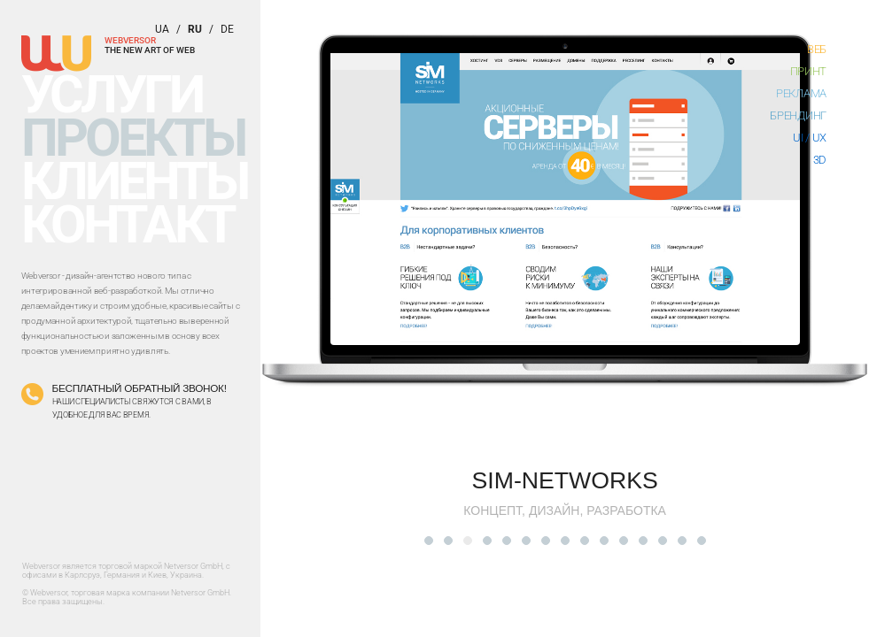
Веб (816, 49)
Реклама (801, 93)
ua (162, 29)
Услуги (111, 94)
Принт (808, 71)
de (227, 29)
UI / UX (809, 137)
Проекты (133, 137)
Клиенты (134, 180)
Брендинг (798, 115)
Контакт (128, 224)
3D (819, 159)
